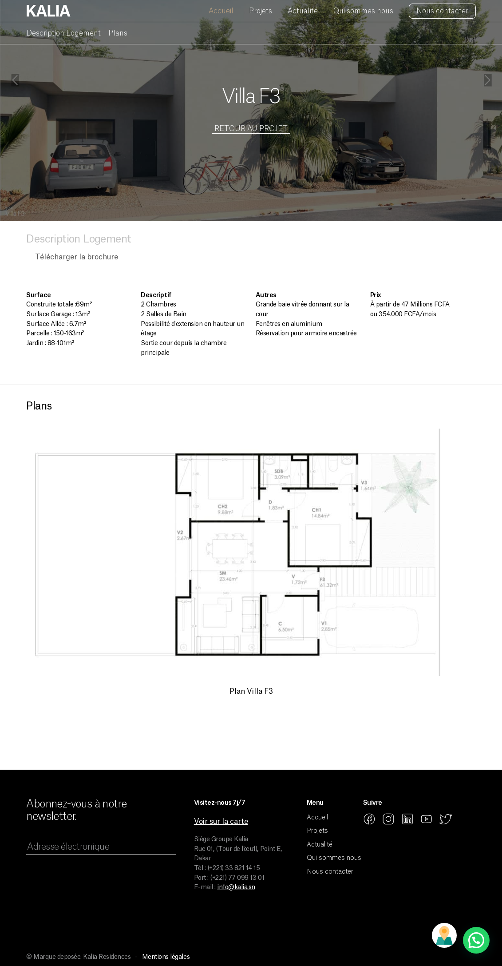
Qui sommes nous (363, 11)
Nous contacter (442, 11)
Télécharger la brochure (76, 257)
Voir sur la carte (221, 821)
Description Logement (63, 33)
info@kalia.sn (236, 887)
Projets (260, 11)
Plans (117, 33)
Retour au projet (251, 128)
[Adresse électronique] (101, 848)
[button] (476, 940)
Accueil (221, 11)
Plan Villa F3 (251, 691)
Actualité (303, 11)
